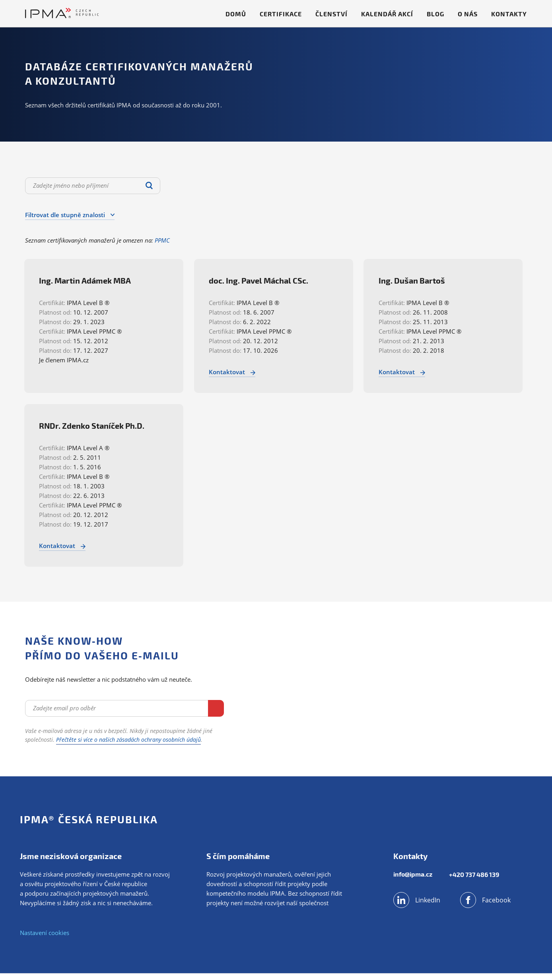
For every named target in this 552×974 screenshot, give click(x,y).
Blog (435, 13)
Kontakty (509, 13)
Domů (235, 13)
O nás (468, 13)
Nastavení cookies (44, 933)
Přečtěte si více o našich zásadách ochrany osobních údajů (128, 740)
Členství (331, 13)
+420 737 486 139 (475, 875)
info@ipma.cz (412, 875)
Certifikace (281, 13)
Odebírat (192, 708)
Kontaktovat (235, 372)
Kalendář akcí (387, 13)
